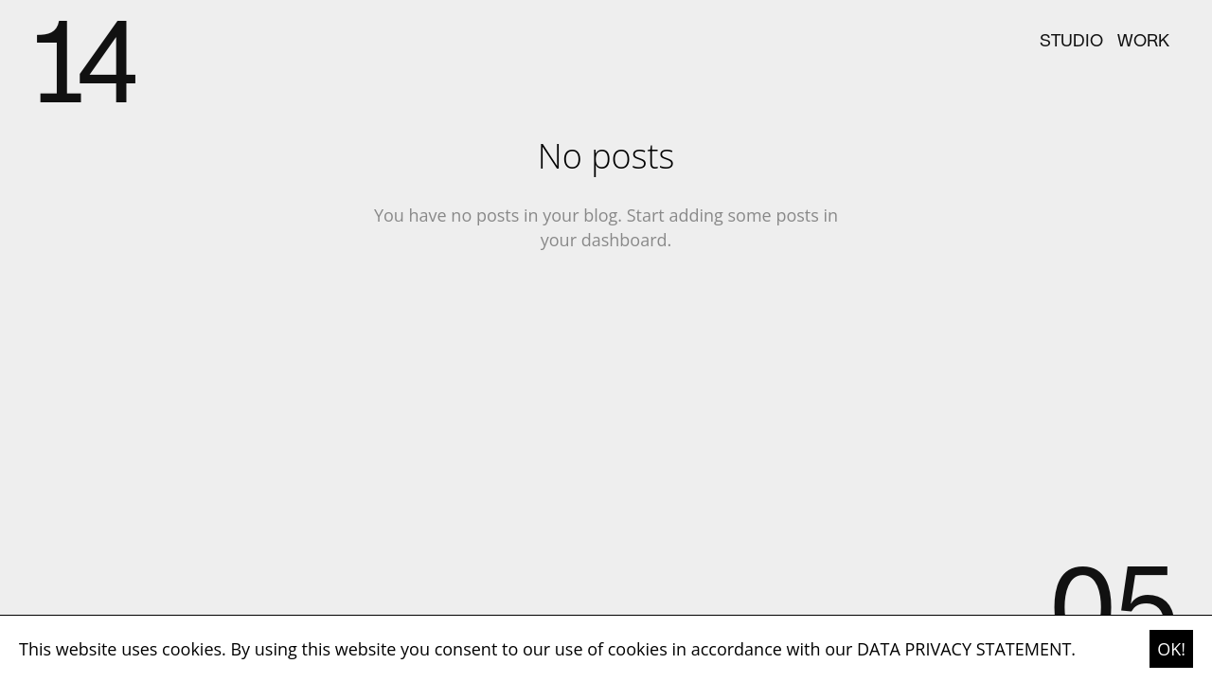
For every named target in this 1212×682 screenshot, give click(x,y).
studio (1071, 42)
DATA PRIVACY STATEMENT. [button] (966, 648)
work (1143, 42)
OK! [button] (1171, 648)
